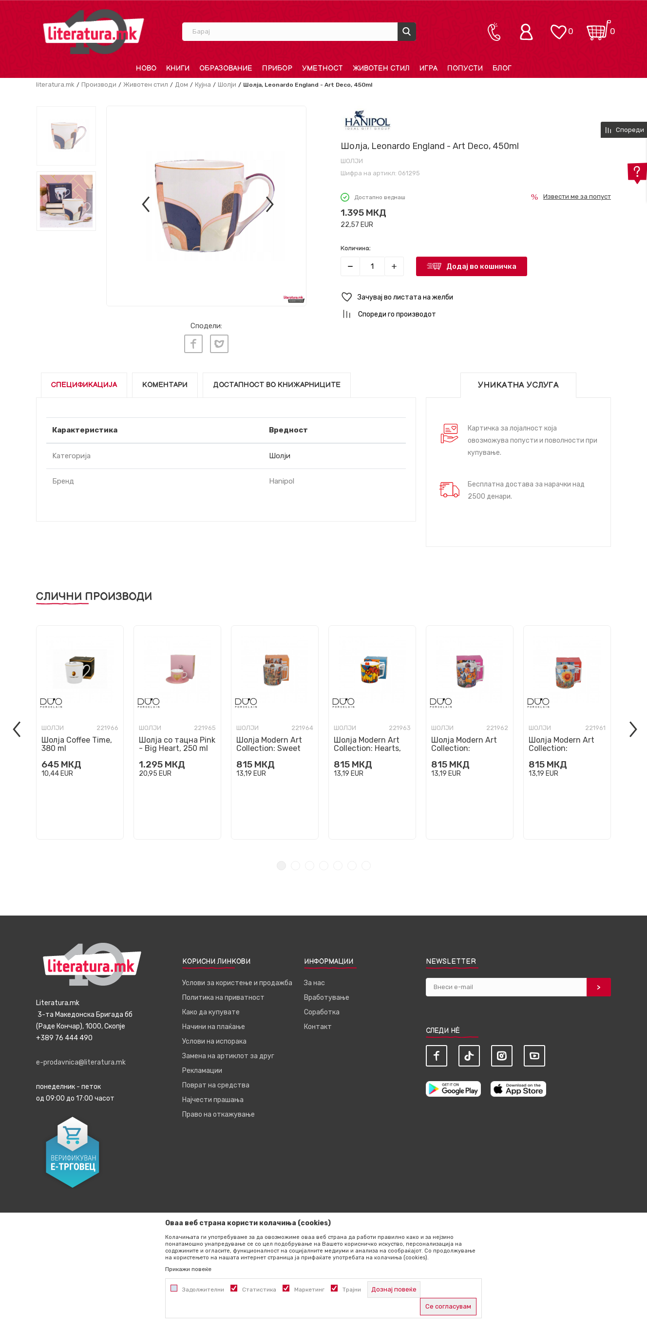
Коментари (165, 382)
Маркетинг (309, 1289)
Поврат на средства (215, 1083)
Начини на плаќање (213, 1024)
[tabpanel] (80, 730)
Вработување (326, 995)
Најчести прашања (213, 1097)
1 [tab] (281, 863)
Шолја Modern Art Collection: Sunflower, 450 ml (561, 745)
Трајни (352, 1289)
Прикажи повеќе (188, 1269)
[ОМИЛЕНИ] (558, 27)
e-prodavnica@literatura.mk (81, 1060)
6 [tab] (352, 863)
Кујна (203, 84)
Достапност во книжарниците (277, 382)
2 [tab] (295, 863)
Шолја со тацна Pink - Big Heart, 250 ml (177, 741)
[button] (476, 297)
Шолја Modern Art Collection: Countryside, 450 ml (468, 745)
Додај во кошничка (481, 266)
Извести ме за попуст (577, 196)
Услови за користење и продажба (237, 980)
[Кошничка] (599, 27)
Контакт (318, 1024)
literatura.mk (55, 84)
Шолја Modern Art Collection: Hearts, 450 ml (367, 745)
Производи (98, 84)
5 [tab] (338, 863)
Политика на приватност (223, 995)
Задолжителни (203, 1289)
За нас (314, 980)
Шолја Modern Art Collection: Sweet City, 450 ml (269, 745)
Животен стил (145, 84)
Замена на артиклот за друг (228, 1053)
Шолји (227, 84)
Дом (181, 84)
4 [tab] (323, 863)
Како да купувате (211, 1010)
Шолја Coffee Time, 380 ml (76, 741)
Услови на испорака (214, 1039)
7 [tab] (366, 863)
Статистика (259, 1289)
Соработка (322, 1010)
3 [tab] (309, 863)
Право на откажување (218, 1112)
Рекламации (202, 1068)
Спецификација (84, 382)
